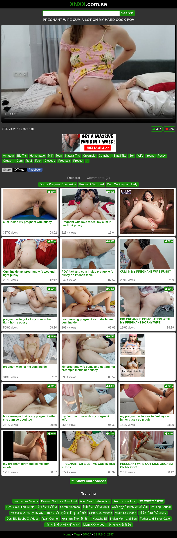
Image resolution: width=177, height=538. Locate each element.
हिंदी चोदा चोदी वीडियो (119, 524)
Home (67, 534)
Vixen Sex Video (125, 512)
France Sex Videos (26, 501)
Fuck (38, 160)
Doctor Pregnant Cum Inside (58, 184)
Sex (131, 155)
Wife (140, 155)
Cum (20, 160)
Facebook (35, 169)
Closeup (49, 160)
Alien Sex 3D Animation (95, 501)
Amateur (8, 155)
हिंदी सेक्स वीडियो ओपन (96, 507)
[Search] (81, 13)
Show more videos (88, 481)
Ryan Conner (50, 518)
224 (169, 129)
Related (73, 178)
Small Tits (120, 155)
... (87, 160)
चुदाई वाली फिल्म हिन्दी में (75, 518)
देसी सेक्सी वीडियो (47, 507)
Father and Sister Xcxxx (155, 518)
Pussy (162, 155)
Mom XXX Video (93, 524)
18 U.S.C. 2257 (104, 534)
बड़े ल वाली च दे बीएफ (151, 501)
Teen (59, 155)
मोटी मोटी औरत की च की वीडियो (63, 524)
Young (150, 155)
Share (7, 169)
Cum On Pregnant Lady (122, 184)
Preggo (78, 160)
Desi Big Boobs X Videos (22, 518)
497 (157, 129)
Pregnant (64, 160)
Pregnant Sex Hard (91, 184)
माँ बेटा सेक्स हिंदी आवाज (153, 512)
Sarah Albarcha (70, 507)
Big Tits (21, 155)
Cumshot (104, 155)
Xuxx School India (124, 501)
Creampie (89, 155)
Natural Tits (72, 155)
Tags (77, 534)
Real (29, 160)
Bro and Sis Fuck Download (59, 501)
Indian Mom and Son (123, 518)
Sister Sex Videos (100, 512)
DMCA (87, 534)
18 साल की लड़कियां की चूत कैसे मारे (66, 512)
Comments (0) (98, 178)
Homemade (37, 155)
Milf (50, 155)
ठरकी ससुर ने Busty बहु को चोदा (130, 507)
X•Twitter (19, 169)
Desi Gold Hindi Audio (20, 507)
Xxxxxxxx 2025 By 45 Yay (26, 512)
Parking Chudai (161, 507)
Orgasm (8, 160)
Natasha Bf (100, 518)
